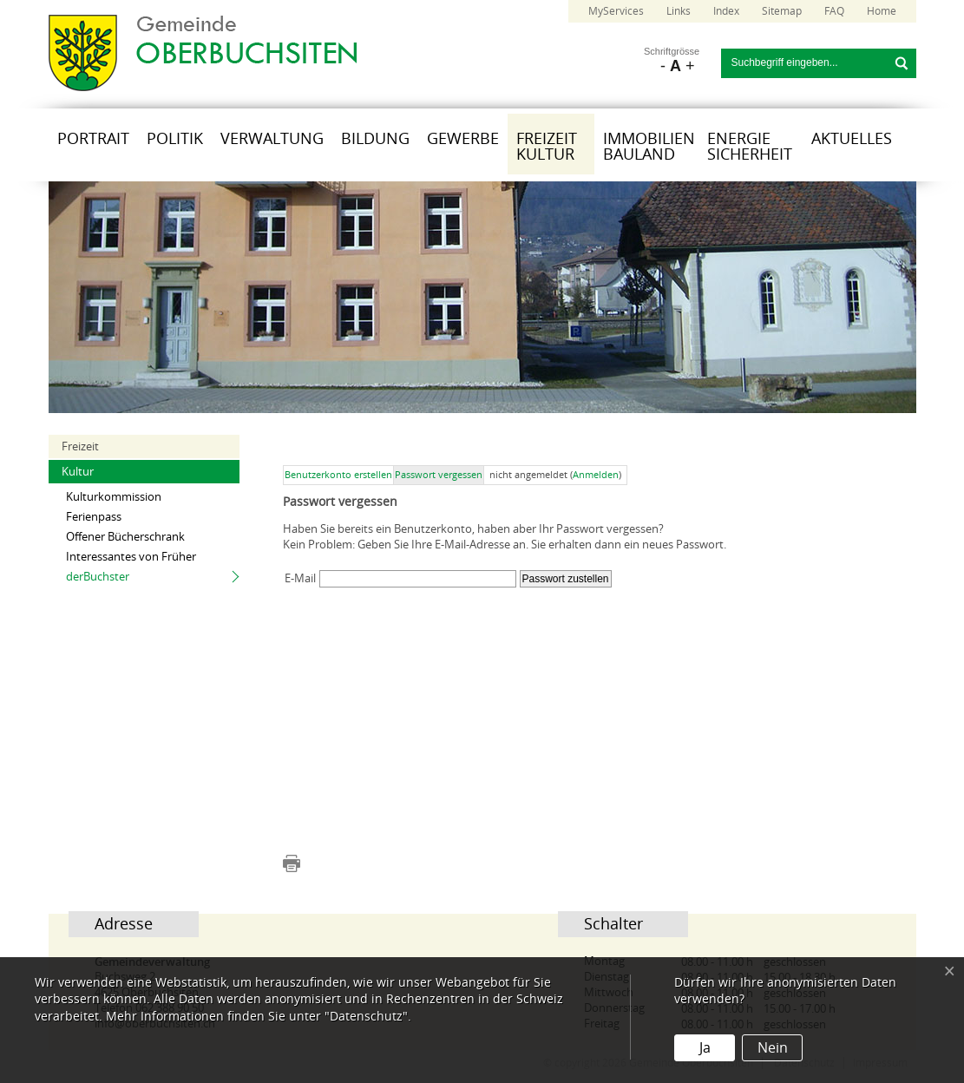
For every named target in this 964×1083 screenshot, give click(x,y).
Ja (705, 1048)
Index (726, 11)
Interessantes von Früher (131, 556)
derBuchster (97, 576)
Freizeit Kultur (546, 146)
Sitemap (782, 11)
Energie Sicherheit (749, 146)
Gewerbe (463, 138)
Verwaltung (272, 138)
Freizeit (80, 446)
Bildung (375, 138)
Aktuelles (851, 138)
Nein (772, 1048)
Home (881, 11)
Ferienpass (93, 516)
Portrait (93, 138)
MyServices (616, 11)
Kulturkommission (113, 496)
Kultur (78, 471)
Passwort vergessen (438, 475)
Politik (175, 138)
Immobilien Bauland (649, 146)
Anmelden (596, 475)
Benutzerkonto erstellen (338, 475)
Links (678, 11)
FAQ (834, 11)
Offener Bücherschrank (125, 536)
